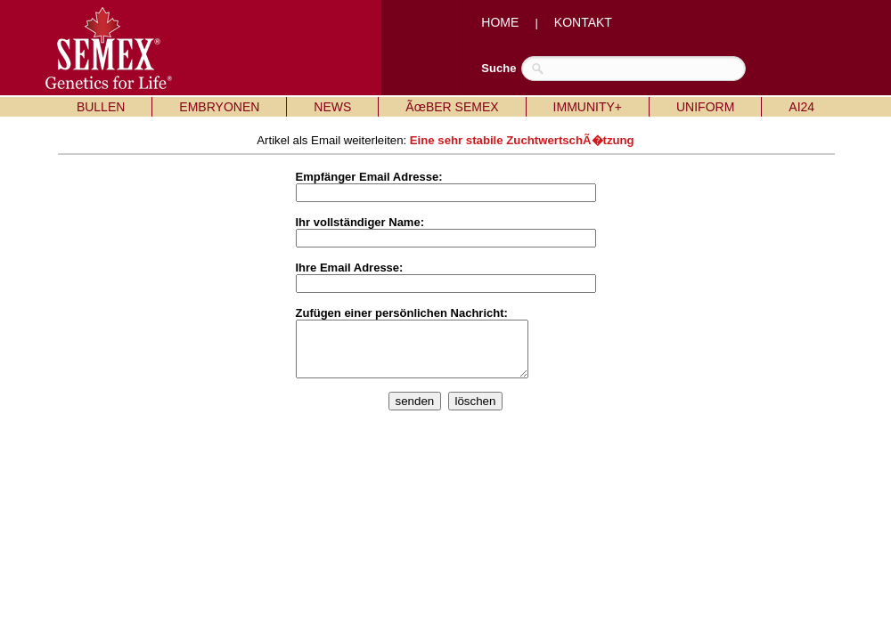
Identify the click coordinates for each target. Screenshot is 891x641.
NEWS (332, 107)
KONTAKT (583, 22)
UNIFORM (705, 107)
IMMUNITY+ (587, 107)
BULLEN (101, 107)
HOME (500, 22)
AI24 (801, 107)
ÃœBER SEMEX (451, 107)
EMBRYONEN (219, 107)
